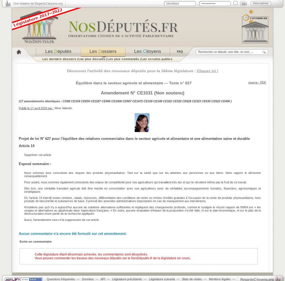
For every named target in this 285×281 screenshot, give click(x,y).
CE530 (206, 101)
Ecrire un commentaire (36, 241)
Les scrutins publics (157, 59)
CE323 (196, 101)
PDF (263, 82)
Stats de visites (192, 279)
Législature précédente (127, 279)
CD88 (66, 101)
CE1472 (137, 101)
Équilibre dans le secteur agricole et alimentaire (119, 83)
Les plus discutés (92, 59)
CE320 (177, 101)
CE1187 (96, 101)
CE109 (148, 101)
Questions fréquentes (61, 279)
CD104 (75, 101)
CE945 (106, 101)
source (253, 82)
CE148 (157, 101)
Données (88, 279)
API (103, 279)
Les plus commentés (123, 59)
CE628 (186, 101)
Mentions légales (220, 279)
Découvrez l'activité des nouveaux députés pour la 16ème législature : (142, 71)
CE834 (85, 101)
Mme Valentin (63, 108)
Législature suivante (162, 279)
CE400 (225, 101)
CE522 (215, 101)
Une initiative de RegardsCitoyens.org (38, 3)
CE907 (127, 101)
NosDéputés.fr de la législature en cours (160, 258)
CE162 (167, 101)
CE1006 (116, 101)
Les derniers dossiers (59, 59)
